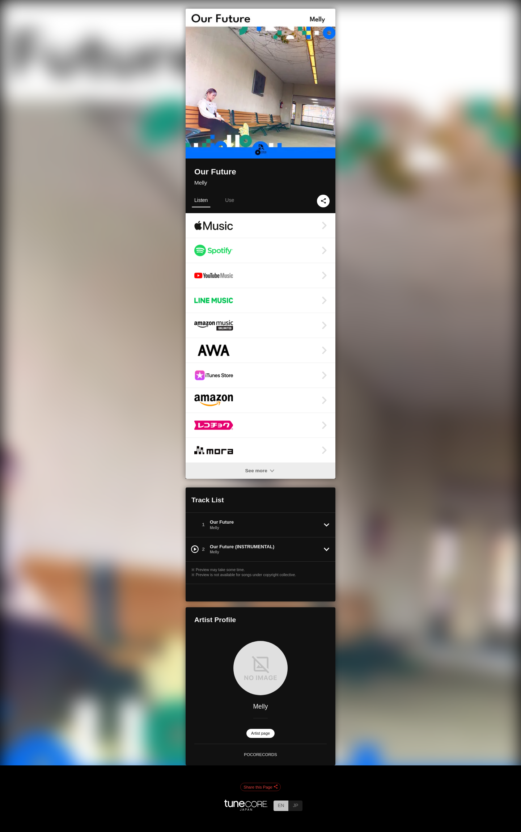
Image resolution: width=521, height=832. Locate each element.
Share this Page (260, 787)
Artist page (260, 733)
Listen (201, 200)
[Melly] (260, 668)
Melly (200, 183)
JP (295, 805)
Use (229, 200)
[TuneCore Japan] (246, 809)
